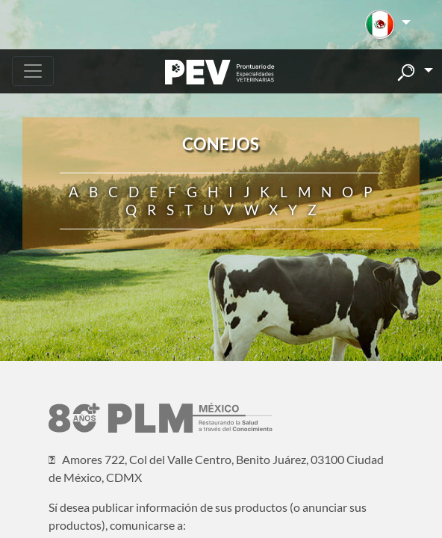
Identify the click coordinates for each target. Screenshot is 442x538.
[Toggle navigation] (33, 71)
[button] (388, 24)
